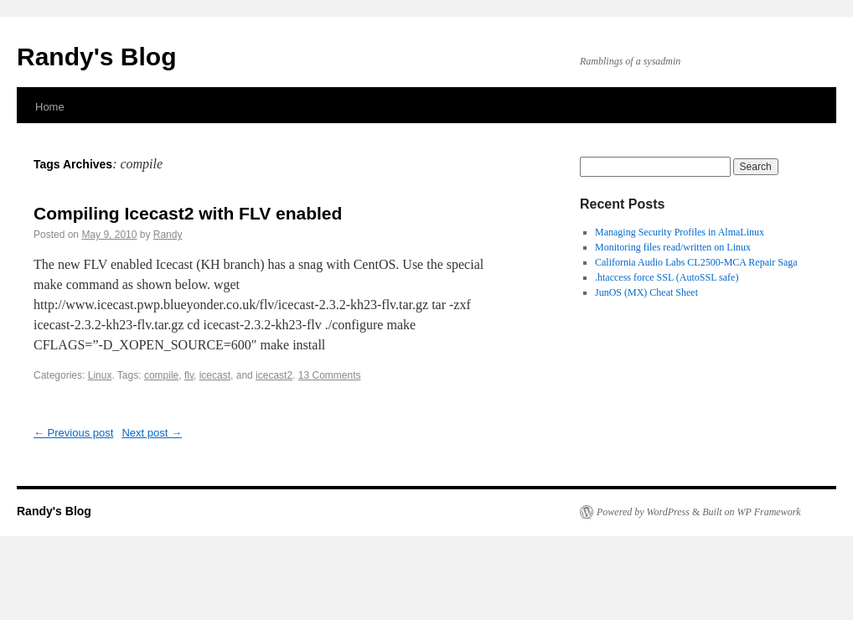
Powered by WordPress (643, 512)
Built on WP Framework (751, 512)
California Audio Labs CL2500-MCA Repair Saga (696, 262)
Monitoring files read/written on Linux (673, 247)
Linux (100, 375)
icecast (214, 375)
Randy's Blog (97, 56)
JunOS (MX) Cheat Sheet (646, 292)
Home (50, 107)
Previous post (73, 432)
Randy (168, 234)
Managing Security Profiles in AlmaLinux (679, 232)
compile (161, 375)
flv (189, 375)
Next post (151, 432)
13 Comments (329, 375)
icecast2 (274, 375)
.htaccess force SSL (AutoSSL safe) (666, 277)
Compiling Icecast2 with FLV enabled (188, 213)
